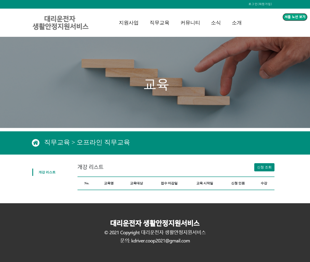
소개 (237, 22)
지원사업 (129, 22)
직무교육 (159, 22)
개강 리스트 (47, 172)
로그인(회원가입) (260, 4)
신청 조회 (264, 167)
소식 (216, 22)
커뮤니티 (190, 22)
